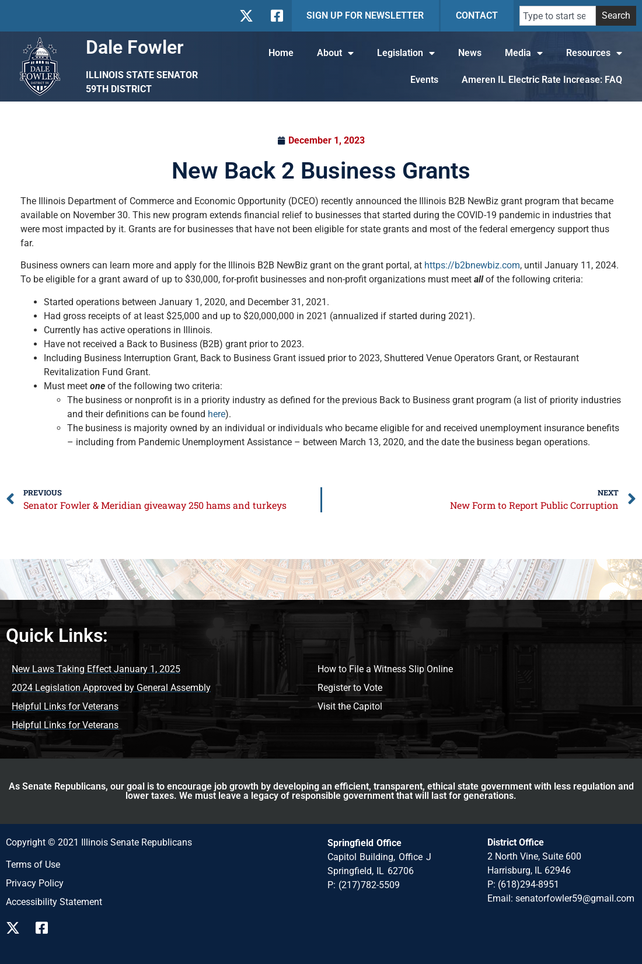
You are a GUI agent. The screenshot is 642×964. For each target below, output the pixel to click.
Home (281, 52)
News (470, 52)
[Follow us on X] (16, 928)
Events (424, 79)
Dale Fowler (135, 47)
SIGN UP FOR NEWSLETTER (365, 15)
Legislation (406, 53)
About (335, 53)
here (216, 414)
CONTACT (477, 15)
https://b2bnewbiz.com (472, 265)
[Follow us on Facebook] (46, 928)
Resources (594, 53)
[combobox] (557, 16)
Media (524, 53)
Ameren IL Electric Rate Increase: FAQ (542, 79)
